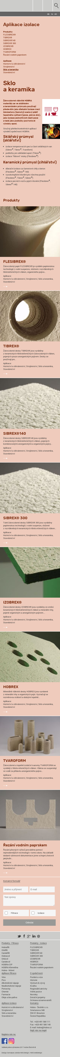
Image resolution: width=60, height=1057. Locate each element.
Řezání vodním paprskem (14, 54)
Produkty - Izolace (38, 943)
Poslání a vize (36, 977)
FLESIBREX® (9, 34)
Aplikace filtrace (9, 973)
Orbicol (5, 958)
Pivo (4, 980)
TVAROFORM (9, 51)
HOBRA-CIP (7, 964)
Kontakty (34, 1003)
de (48, 13)
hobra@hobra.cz (44, 1027)
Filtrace (14, 913)
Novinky (34, 994)
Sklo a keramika (9, 1013)
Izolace (41, 913)
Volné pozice (36, 991)
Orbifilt (5, 950)
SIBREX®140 (9, 40)
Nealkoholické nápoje (11, 985)
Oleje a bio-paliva (9, 997)
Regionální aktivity (38, 988)
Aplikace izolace (9, 1003)
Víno (4, 977)
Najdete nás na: (9, 1034)
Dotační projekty (37, 997)
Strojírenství (8, 66)
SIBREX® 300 (9, 43)
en (56, 13)
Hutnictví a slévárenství (14, 63)
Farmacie (6, 994)
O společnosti (36, 973)
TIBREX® (7, 37)
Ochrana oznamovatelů (40, 1000)
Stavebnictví (9, 72)
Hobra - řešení (8, 970)
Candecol (6, 961)
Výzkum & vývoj (37, 982)
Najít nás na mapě (38, 1030)
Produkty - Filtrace (10, 943)
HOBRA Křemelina (10, 967)
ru (52, 13)
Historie (33, 980)
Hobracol (6, 955)
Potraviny (6, 988)
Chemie (5, 991)
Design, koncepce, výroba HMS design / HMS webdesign (22, 1053)
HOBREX (7, 49)
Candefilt (6, 953)
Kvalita (33, 985)
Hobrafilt (5, 947)
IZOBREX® (8, 46)
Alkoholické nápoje (10, 982)
